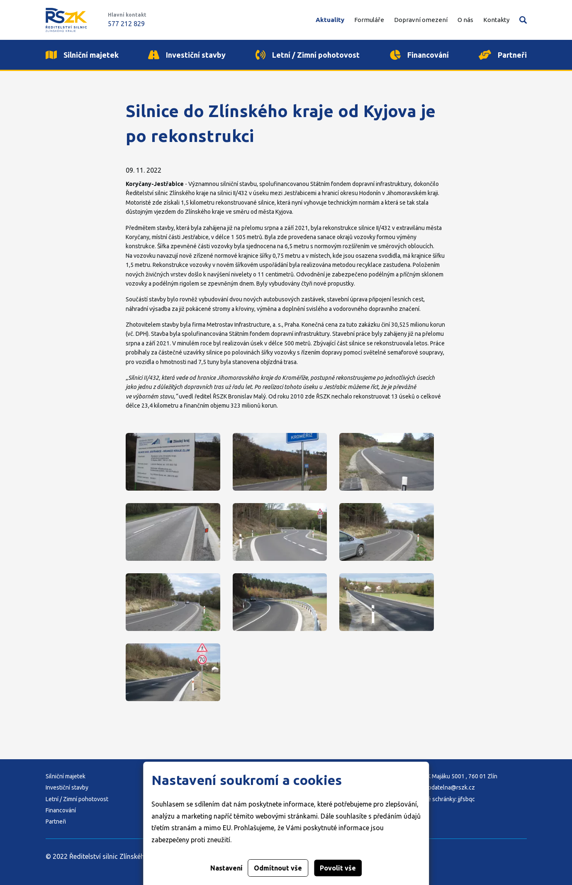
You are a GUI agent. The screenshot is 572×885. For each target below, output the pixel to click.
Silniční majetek (65, 776)
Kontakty (496, 19)
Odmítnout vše (278, 868)
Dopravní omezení (421, 19)
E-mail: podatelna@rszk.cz (440, 787)
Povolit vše (338, 868)
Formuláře (369, 19)
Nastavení (226, 868)
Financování (61, 810)
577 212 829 (126, 23)
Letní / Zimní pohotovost (77, 799)
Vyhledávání (523, 20)
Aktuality (330, 19)
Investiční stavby (67, 787)
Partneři (56, 821)
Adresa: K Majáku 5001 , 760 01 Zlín (451, 776)
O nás (465, 19)
